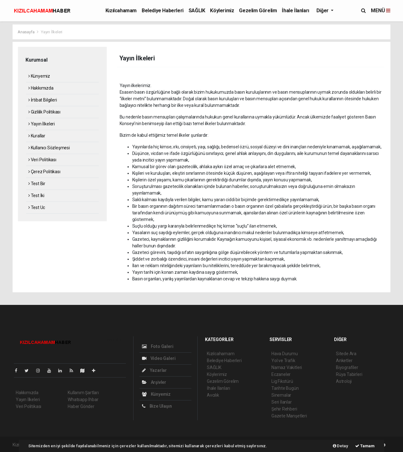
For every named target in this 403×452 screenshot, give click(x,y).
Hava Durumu (284, 353)
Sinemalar (281, 395)
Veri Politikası (42, 159)
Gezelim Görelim (258, 11)
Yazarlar (154, 370)
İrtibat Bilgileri (42, 99)
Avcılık (213, 395)
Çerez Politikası (44, 171)
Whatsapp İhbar (83, 399)
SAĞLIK (197, 11)
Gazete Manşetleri (289, 415)
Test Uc (36, 207)
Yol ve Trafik (283, 360)
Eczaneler (281, 374)
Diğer (323, 11)
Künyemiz (39, 76)
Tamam (365, 446)
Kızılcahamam (121, 11)
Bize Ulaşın (157, 406)
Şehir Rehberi (284, 408)
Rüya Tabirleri (349, 374)
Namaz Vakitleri (286, 367)
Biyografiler (347, 367)
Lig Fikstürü (282, 381)
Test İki (36, 195)
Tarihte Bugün (285, 388)
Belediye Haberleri (163, 11)
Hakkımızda (41, 88)
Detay (340, 446)
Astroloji (344, 381)
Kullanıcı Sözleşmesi (49, 147)
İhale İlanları (295, 11)
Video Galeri (158, 358)
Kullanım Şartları (83, 392)
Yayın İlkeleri (51, 32)
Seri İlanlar (281, 402)
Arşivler (154, 382)
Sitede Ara (346, 353)
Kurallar (36, 135)
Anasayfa (26, 32)
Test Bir (36, 183)
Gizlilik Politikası (44, 111)
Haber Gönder (81, 406)
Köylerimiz (222, 11)
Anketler (344, 360)
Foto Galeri (157, 346)
